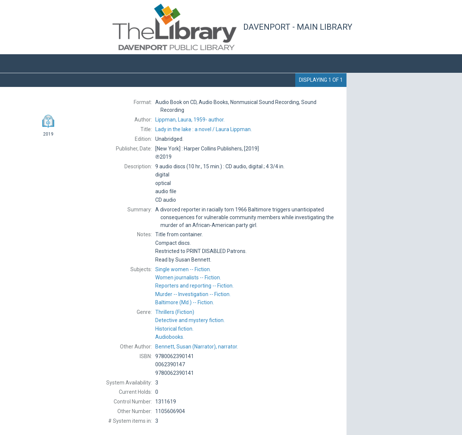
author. (190, 120)
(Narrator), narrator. (196, 347)
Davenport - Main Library (297, 27)
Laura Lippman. (203, 129)
